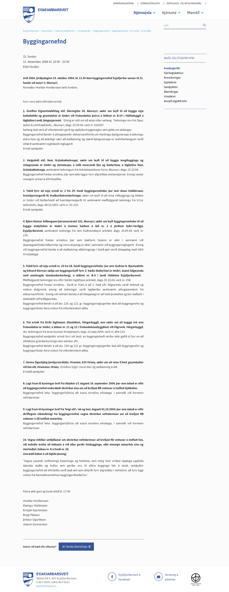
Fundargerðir (84, 31)
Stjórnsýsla (47, 31)
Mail (158, 576)
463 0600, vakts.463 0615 (54, 582)
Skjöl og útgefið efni (65, 31)
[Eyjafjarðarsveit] (28, 585)
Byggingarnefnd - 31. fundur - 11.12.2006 (131, 31)
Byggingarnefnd (101, 31)
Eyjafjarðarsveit (31, 31)
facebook (112, 576)
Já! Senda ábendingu (74, 546)
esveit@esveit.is (46, 586)
